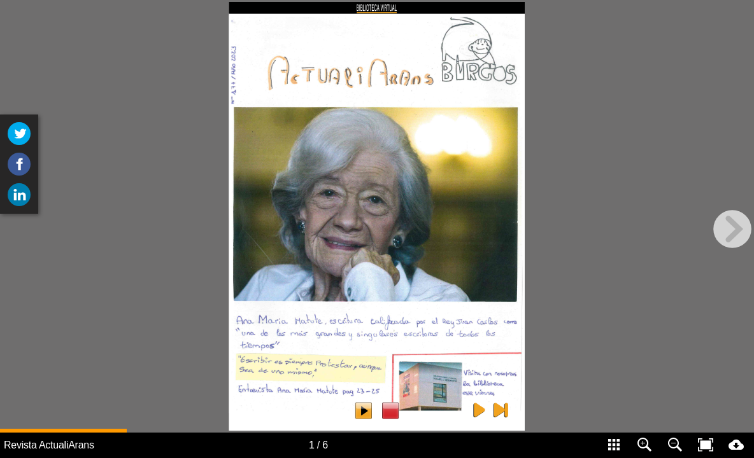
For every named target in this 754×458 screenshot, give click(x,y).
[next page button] (732, 229)
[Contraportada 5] (501, 410)
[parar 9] (390, 411)
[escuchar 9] (363, 411)
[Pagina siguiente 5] (479, 410)
